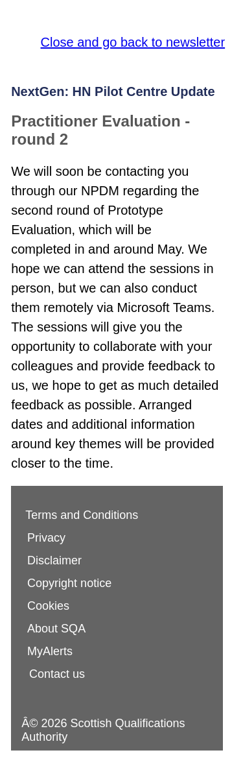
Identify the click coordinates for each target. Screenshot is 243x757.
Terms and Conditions (81, 515)
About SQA (56, 628)
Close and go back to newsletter (133, 42)
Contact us (57, 673)
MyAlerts (50, 651)
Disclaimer (54, 560)
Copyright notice (69, 583)
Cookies (48, 605)
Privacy (46, 537)
